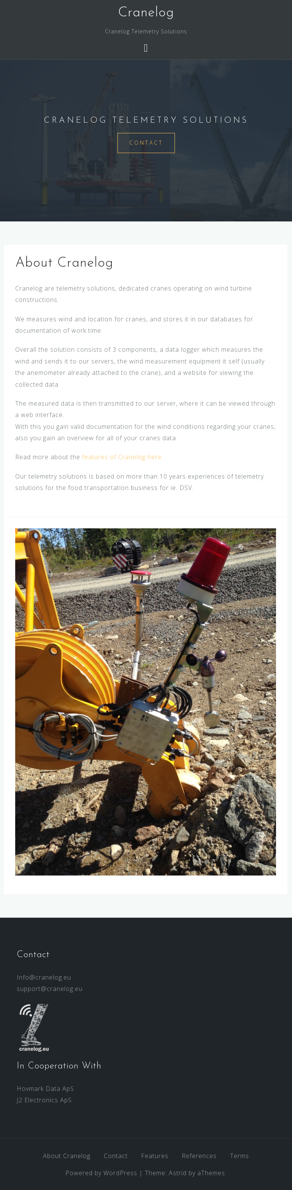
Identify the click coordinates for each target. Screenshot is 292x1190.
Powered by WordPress (101, 1173)
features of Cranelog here (122, 457)
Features (154, 1156)
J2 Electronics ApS (44, 1100)
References (199, 1156)
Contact (146, 142)
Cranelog (146, 13)
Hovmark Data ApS (45, 1088)
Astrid (178, 1173)
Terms (239, 1156)
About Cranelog (66, 1156)
